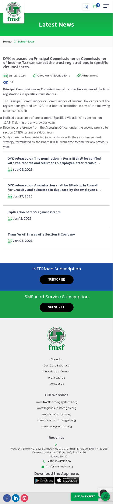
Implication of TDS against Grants (34, 212)
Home (7, 42)
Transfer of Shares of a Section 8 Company (41, 234)
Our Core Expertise (57, 365)
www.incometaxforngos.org (56, 420)
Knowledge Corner (56, 371)
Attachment (87, 75)
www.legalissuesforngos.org (56, 408)
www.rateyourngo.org (56, 426)
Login (86, 7)
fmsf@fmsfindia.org (59, 466)
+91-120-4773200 (59, 461)
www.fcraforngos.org (56, 414)
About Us (56, 359)
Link (8, 82)
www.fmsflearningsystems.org (57, 402)
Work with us (56, 378)
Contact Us (56, 384)
